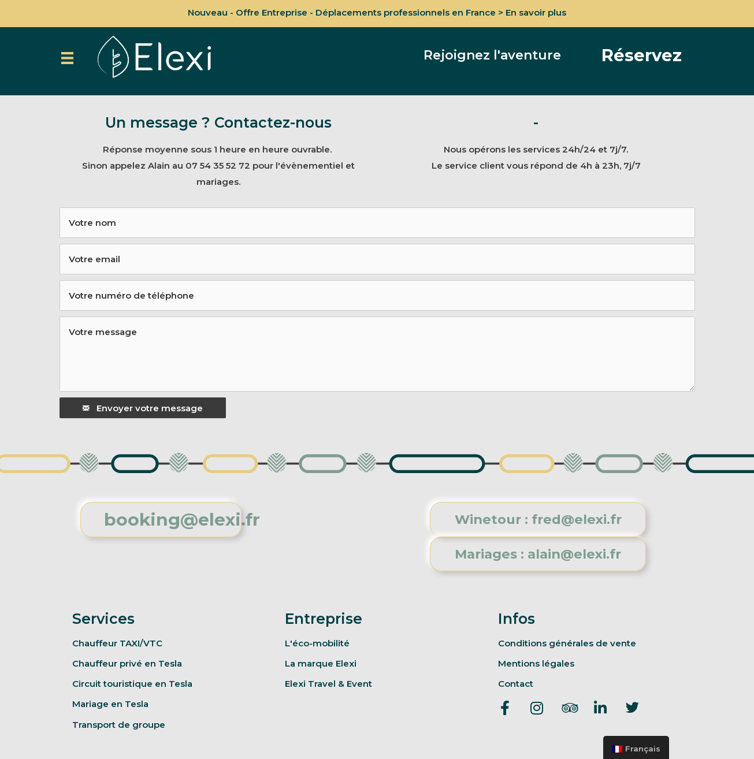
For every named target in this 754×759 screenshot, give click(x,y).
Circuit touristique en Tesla (132, 683)
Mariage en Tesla (110, 703)
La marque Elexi (320, 663)
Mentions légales (536, 663)
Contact (515, 683)
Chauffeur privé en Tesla (127, 663)
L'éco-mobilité (317, 643)
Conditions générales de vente (567, 643)
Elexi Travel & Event (328, 683)
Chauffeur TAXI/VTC (117, 643)
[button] (492, 55)
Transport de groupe (118, 724)
